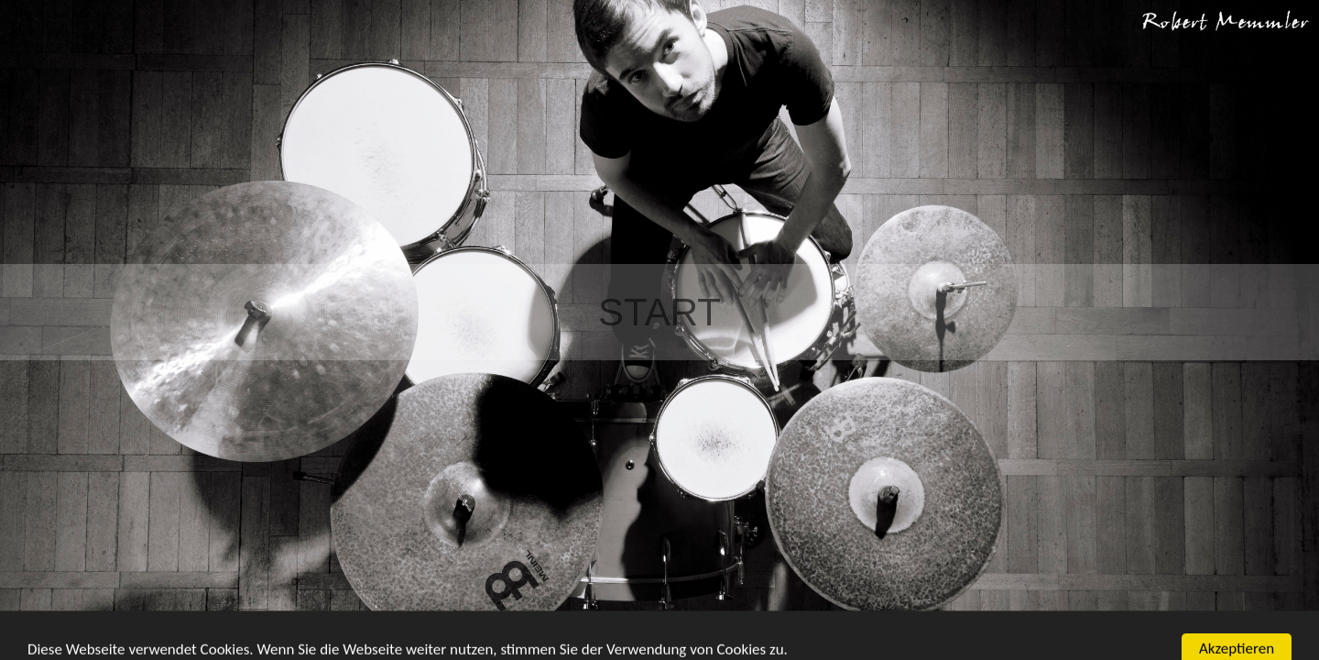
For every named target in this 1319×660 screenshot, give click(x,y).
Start (659, 312)
